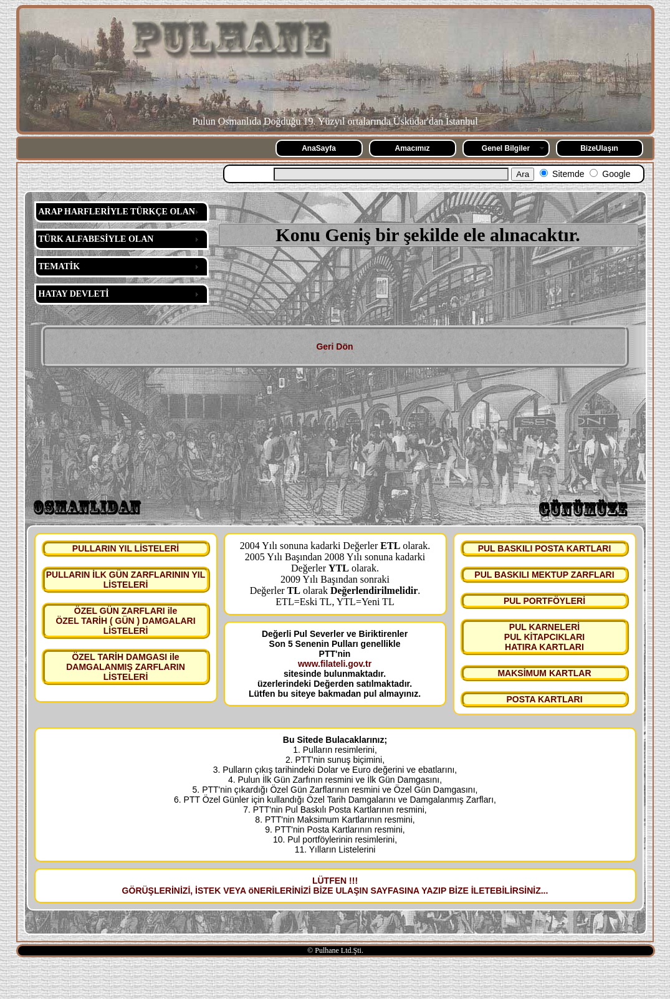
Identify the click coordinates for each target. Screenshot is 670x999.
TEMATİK (59, 266)
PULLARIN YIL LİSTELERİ (125, 548)
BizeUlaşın (599, 148)
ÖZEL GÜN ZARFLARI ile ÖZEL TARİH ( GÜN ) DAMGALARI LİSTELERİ (125, 621)
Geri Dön (334, 346)
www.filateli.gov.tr (334, 664)
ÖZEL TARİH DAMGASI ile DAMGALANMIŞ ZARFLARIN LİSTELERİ (125, 667)
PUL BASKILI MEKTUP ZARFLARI (544, 575)
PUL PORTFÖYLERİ (544, 601)
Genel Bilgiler (506, 148)
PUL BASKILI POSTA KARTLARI (544, 548)
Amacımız (412, 148)
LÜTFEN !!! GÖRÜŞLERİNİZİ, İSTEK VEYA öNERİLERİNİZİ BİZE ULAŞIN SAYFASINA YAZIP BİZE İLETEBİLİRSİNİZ (331, 886)
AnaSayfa (319, 148)
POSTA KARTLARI (544, 699)
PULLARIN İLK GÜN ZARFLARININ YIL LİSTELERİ (126, 580)
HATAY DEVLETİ (74, 294)
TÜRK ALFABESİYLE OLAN (96, 239)
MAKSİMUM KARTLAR (544, 673)
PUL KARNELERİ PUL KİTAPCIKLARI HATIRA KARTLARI (544, 637)
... (544, 891)
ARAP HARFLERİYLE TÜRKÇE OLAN (117, 211)
